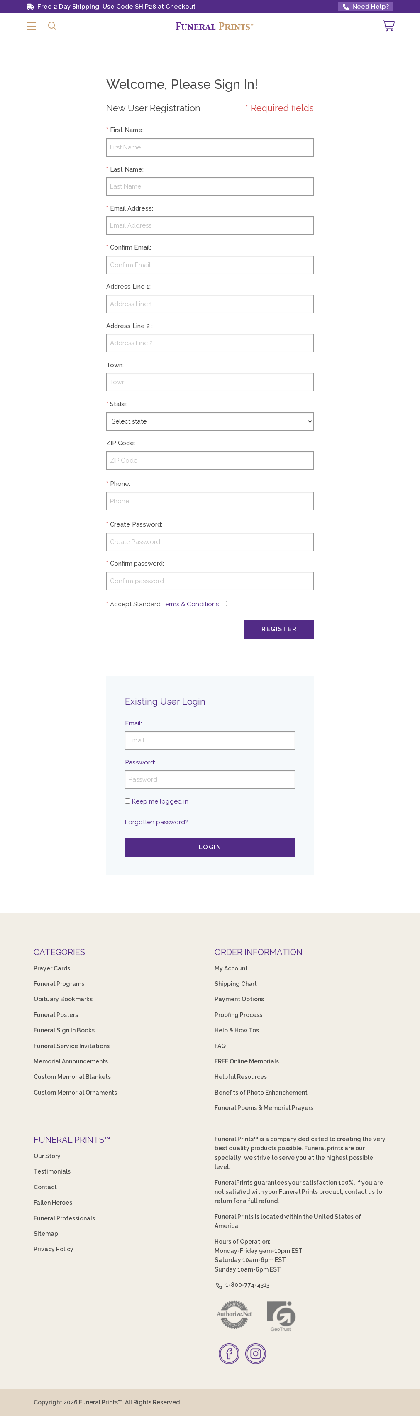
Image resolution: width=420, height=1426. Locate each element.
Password (139, 762)
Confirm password (136, 563)
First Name (126, 130)
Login (210, 847)
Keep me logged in (160, 801)
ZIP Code (120, 443)
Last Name (126, 169)
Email (133, 723)
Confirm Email (130, 247)
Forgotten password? (156, 822)
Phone (119, 484)
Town (114, 365)
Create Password (135, 524)
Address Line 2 (128, 326)
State (118, 404)
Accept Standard (135, 604)
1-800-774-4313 (242, 1284)
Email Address (131, 208)
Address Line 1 (127, 286)
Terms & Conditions (190, 604)
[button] (31, 26)
